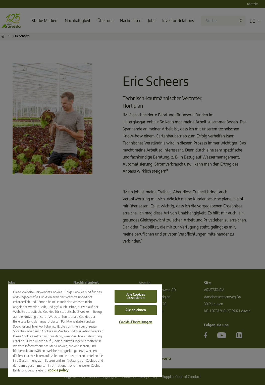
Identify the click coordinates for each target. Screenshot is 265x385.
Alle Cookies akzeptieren (135, 296)
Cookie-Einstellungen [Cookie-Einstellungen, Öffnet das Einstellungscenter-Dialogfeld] (135, 322)
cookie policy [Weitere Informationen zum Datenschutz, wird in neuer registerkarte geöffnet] (58, 370)
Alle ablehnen (135, 310)
